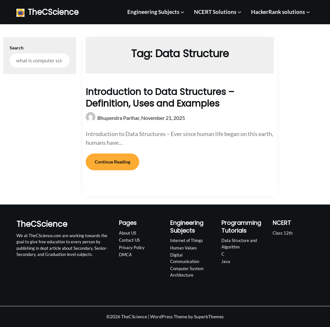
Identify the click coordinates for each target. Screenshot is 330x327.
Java (225, 261)
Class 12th (283, 233)
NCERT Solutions (215, 11)
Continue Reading (112, 161)
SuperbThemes (209, 316)
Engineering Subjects (153, 11)
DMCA (125, 254)
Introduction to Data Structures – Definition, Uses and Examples (160, 98)
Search (17, 47)
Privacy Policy (132, 247)
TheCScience (53, 12)
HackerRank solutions (278, 11)
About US (127, 233)
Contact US (129, 240)
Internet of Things (186, 240)
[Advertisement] (300, 126)
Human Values (183, 247)
